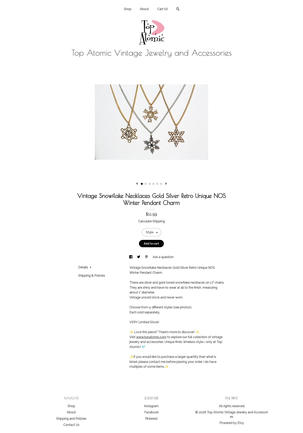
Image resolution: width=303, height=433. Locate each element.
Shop (127, 9)
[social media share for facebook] (131, 257)
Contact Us (71, 425)
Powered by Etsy (232, 423)
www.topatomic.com (151, 337)
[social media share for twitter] (139, 257)
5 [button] (157, 184)
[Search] (177, 9)
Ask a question (163, 257)
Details (84, 267)
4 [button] (153, 184)
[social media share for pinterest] (147, 257)
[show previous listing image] (137, 183)
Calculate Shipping (151, 221)
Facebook (151, 412)
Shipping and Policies (71, 418)
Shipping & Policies (91, 275)
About (144, 9)
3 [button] (150, 184)
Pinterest (151, 418)
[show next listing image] (166, 183)
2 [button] (146, 184)
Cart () (162, 9)
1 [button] (142, 184)
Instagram (151, 406)
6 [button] (161, 184)
